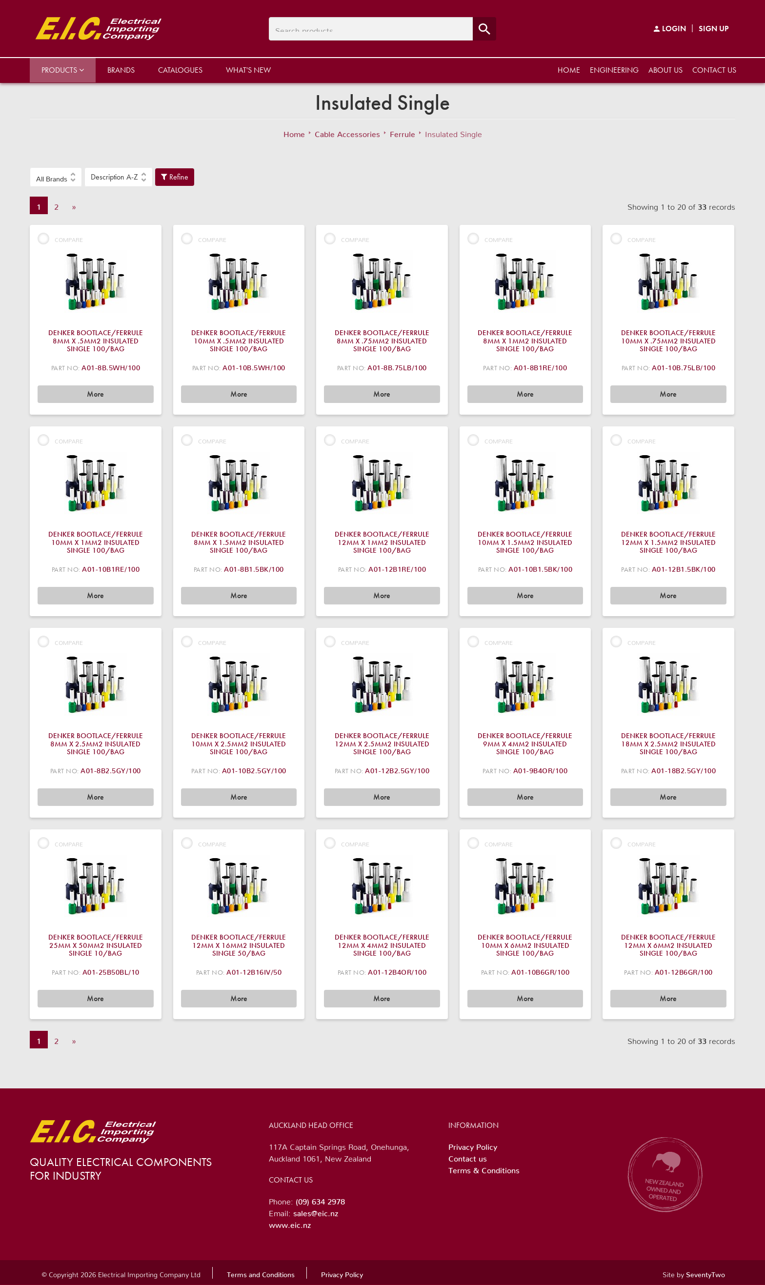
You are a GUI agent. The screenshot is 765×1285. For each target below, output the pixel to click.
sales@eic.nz (315, 1211)
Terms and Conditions (261, 1272)
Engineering (614, 70)
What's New (248, 70)
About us (665, 70)
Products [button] (62, 70)
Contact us (714, 70)
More (95, 394)
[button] (56, 177)
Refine (174, 177)
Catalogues (180, 70)
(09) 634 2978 (320, 1200)
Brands (121, 70)
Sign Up (714, 28)
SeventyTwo (705, 1272)
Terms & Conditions (484, 1168)
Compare (60, 238)
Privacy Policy (472, 1145)
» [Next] (74, 205)
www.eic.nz (290, 1223)
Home (569, 70)
